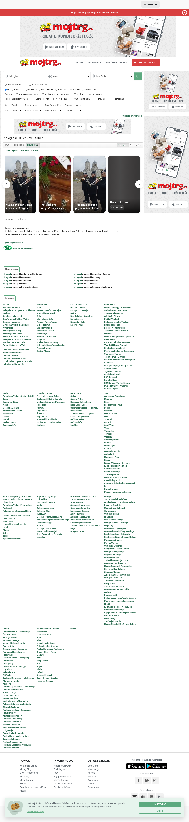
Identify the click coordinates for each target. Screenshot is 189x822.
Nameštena (119, 99)
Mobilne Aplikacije (62, 765)
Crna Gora (93, 765)
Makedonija (93, 769)
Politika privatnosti (63, 783)
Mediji (23, 790)
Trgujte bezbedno (62, 776)
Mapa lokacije (26, 780)
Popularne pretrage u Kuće (33, 787)
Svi (8, 90)
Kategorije (9, 298)
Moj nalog (150, 4)
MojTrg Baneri (61, 780)
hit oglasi (7, 274)
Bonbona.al (93, 787)
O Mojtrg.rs (59, 769)
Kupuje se (32, 90)
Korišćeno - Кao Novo (28, 94)
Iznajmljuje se (47, 90)
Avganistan (93, 780)
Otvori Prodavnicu (29, 773)
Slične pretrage (11, 269)
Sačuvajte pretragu (23, 248)
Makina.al (92, 783)
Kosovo (91, 773)
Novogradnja (61, 99)
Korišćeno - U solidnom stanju (90, 94)
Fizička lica (18, 145)
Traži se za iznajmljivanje (69, 90)
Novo (9, 94)
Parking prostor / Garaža (18, 99)
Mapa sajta (25, 776)
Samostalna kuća (82, 99)
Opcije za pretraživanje (132, 116)
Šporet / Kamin (42, 99)
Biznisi (23, 783)
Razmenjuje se (90, 90)
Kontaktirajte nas (28, 765)
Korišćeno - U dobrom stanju (57, 94)
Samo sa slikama (39, 85)
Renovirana (102, 99)
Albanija (92, 776)
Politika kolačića (62, 787)
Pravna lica (32, 145)
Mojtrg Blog (25, 769)
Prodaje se (18, 90)
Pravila (57, 773)
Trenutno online (14, 85)
